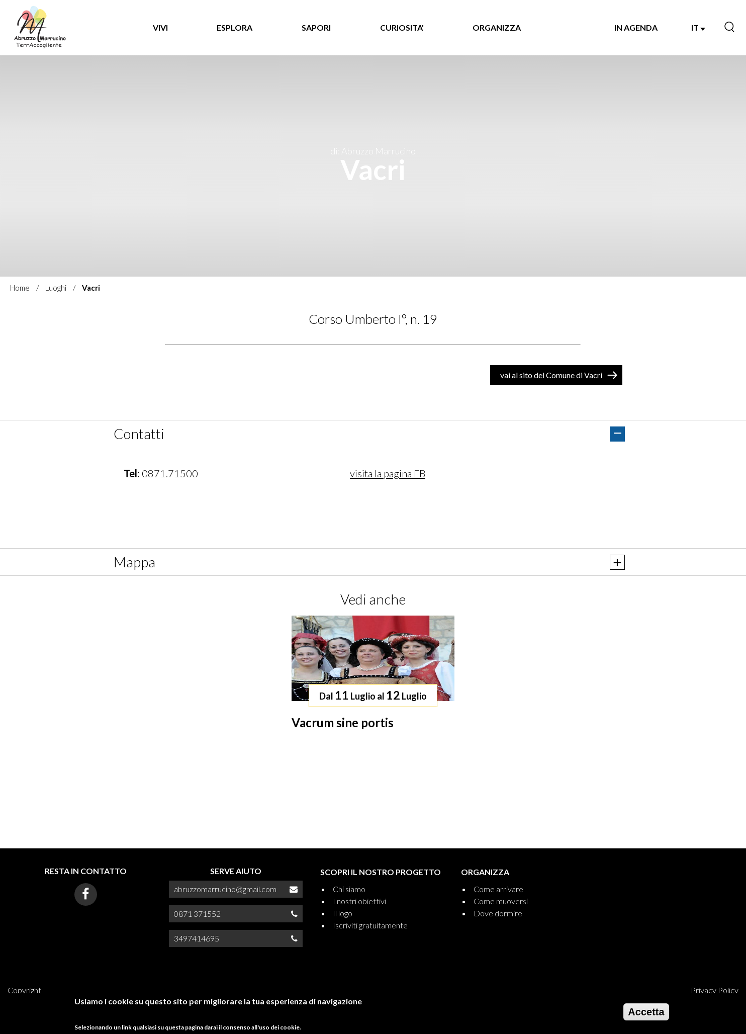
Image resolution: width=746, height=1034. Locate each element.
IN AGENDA (636, 27)
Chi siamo (349, 889)
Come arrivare (498, 889)
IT (698, 27)
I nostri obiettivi (359, 901)
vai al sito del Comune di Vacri (551, 375)
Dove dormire (498, 913)
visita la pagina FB (387, 473)
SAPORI (316, 27)
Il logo (342, 913)
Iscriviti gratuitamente (370, 925)
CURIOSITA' (402, 27)
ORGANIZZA (497, 27)
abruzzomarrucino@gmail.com (225, 889)
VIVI (160, 27)
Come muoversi (501, 901)
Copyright (24, 990)
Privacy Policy (714, 990)
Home (20, 287)
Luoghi (55, 287)
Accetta (646, 1011)
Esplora (234, 27)
